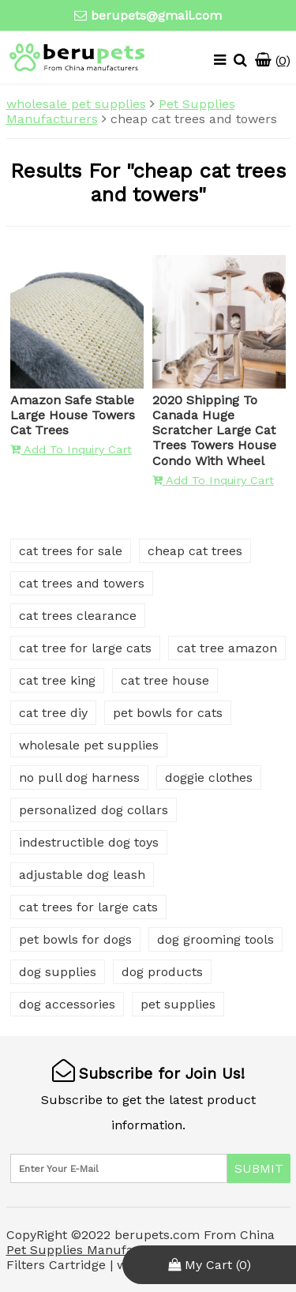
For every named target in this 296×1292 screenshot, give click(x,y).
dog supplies (57, 971)
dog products (162, 971)
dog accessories (67, 1004)
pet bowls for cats (168, 712)
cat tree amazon (227, 647)
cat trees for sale (70, 550)
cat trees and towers (81, 583)
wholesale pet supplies (76, 103)
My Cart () (209, 1264)
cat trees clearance (78, 615)
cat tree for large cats (85, 647)
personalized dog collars (93, 809)
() (272, 60)
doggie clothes (209, 777)
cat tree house (165, 680)
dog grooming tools (215, 939)
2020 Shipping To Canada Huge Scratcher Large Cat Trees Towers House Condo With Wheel (214, 430)
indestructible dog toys (89, 842)
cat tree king (57, 680)
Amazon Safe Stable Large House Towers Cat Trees (72, 415)
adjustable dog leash (82, 874)
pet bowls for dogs (75, 939)
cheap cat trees (195, 550)
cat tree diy (53, 712)
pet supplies (178, 1004)
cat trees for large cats (88, 907)
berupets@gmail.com (156, 15)
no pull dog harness (79, 777)
